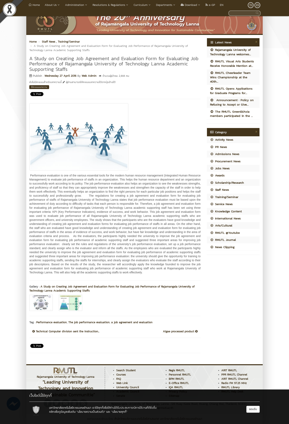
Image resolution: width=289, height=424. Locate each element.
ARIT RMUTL (229, 370)
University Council (127, 387)
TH (250, 5)
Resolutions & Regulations (111, 5)
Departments (166, 5)
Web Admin (89, 76)
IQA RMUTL (176, 387)
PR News (218, 147)
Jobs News (220, 168)
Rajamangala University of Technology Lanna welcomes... (230, 51)
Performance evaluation (51, 322)
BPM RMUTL (176, 379)
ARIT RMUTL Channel (234, 379)
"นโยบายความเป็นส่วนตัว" (91, 412)
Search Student (126, 370)
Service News (221, 204)
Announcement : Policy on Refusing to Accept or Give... (232, 102)
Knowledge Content (226, 211)
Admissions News (224, 154)
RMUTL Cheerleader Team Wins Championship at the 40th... (230, 77)
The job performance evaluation (89, 322)
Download (191, 5)
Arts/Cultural (221, 225)
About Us (52, 5)
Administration (76, 5)
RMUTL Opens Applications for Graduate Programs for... (231, 90)
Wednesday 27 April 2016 (60, 76)
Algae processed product (180, 332)
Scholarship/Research (227, 182)
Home (34, 5)
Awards (217, 175)
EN (221, 5)
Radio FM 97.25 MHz (234, 383)
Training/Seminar (224, 197)
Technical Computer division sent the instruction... (65, 332)
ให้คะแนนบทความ (39, 87)
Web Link (122, 383)
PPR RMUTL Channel (234, 375)
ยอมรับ (253, 409)
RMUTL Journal (223, 239)
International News (225, 218)
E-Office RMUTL (179, 383)
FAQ (118, 379)
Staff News (219, 189)
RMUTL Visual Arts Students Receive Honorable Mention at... (232, 63)
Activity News (221, 139)
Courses (121, 375)
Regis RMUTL (177, 370)
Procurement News (225, 161)
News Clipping (222, 247)
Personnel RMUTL (180, 375)
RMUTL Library (230, 387)
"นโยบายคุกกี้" (119, 412)
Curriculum (142, 5)
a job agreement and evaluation (131, 322)
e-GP (210, 5)
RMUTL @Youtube (225, 232)
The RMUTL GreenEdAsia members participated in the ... (231, 113)
